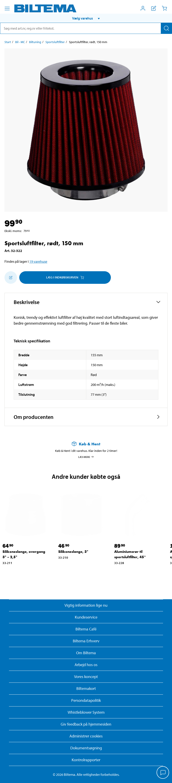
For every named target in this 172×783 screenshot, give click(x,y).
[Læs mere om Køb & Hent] (86, 444)
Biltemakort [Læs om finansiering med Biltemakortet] (86, 688)
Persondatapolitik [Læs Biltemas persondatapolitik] (86, 700)
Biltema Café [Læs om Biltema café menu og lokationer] (86, 629)
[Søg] (166, 28)
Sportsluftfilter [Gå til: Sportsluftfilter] (55, 42)
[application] (163, 773)
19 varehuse (38, 261)
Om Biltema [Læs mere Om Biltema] (86, 652)
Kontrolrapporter (86, 759)
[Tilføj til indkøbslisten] (10, 277)
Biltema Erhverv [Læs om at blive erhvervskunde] (86, 640)
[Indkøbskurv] (164, 8)
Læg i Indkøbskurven (65, 277)
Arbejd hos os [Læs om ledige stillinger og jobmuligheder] (86, 664)
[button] (86, 18)
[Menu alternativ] (7, 8)
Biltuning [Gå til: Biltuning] (35, 42)
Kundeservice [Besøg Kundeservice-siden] (86, 617)
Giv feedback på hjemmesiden (86, 724)
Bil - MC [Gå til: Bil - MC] (20, 42)
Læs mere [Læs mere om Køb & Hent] (86, 457)
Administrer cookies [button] (86, 736)
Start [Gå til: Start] (7, 42)
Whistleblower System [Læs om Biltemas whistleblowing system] (86, 712)
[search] (86, 28)
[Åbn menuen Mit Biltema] (143, 8)
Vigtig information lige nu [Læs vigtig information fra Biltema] (86, 605)
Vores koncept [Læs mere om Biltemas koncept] (86, 676)
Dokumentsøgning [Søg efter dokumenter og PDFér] (86, 747)
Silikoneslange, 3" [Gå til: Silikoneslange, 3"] (73, 551)
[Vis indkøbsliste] (153, 8)
